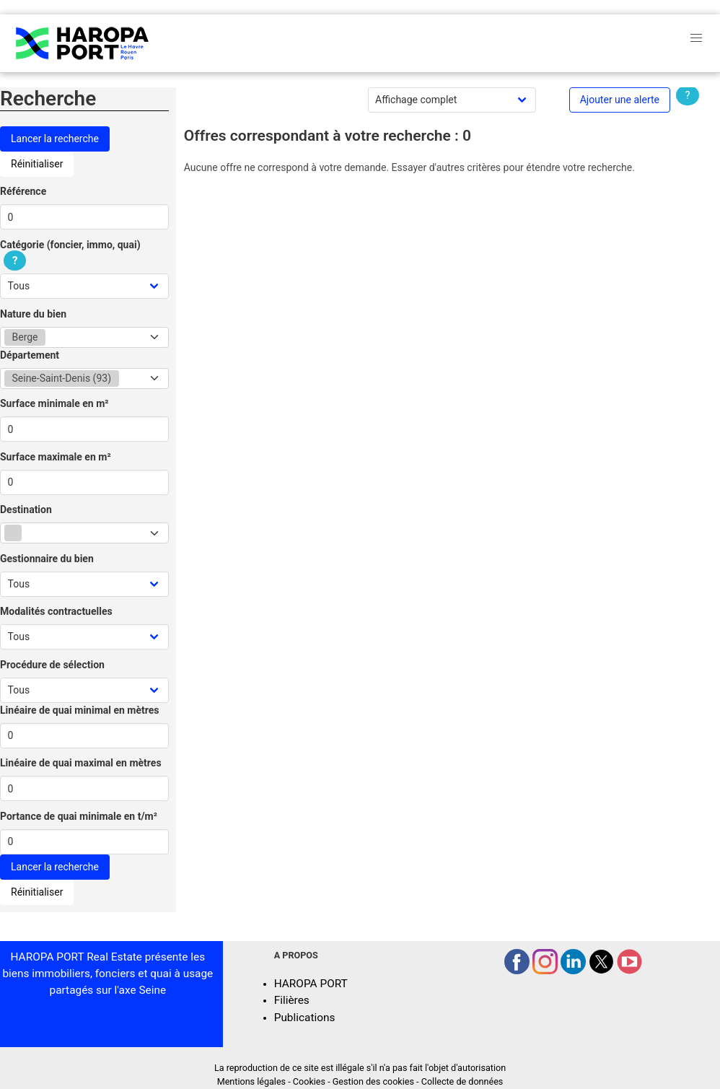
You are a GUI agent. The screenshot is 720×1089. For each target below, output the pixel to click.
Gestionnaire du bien (47, 558)
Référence (23, 191)
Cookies (309, 1081)
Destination (26, 509)
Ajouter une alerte (619, 99)
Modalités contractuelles (56, 611)
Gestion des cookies (373, 1081)
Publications (304, 1017)
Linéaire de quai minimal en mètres (79, 710)
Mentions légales (251, 1081)
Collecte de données (462, 1081)
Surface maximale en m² (55, 457)
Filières (291, 1000)
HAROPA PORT (311, 983)
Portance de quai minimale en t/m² (78, 816)
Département (29, 355)
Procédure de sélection (52, 664)
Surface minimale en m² (54, 403)
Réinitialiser (37, 164)
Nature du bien (33, 314)
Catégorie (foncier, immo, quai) (70, 253)
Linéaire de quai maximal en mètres (81, 763)
